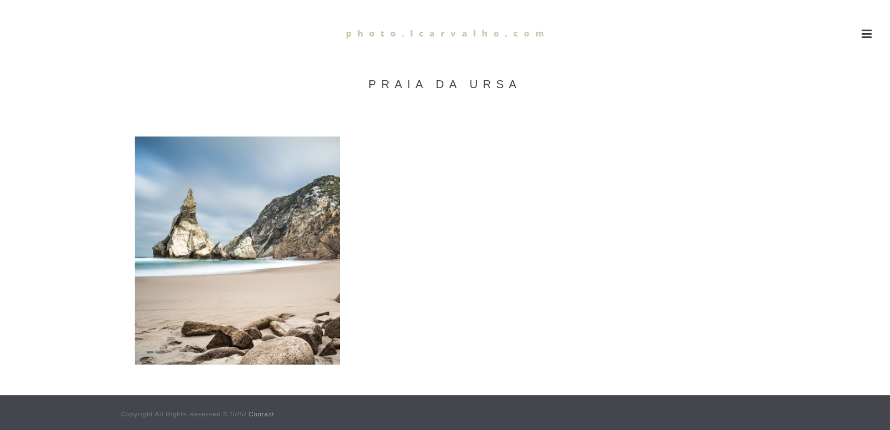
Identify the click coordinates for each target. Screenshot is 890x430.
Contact (262, 414)
